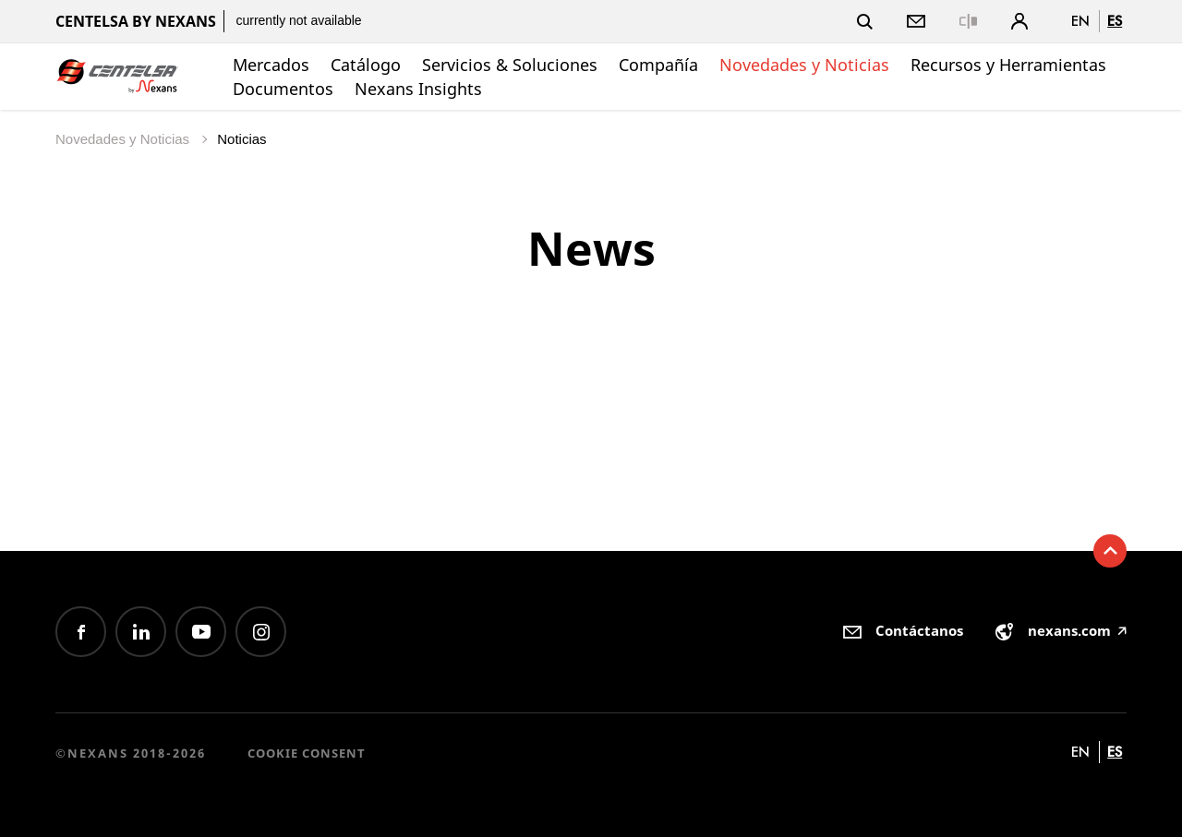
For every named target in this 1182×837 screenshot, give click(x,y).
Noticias (241, 139)
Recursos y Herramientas (1008, 64)
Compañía (658, 64)
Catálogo (366, 64)
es (1114, 21)
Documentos (283, 88)
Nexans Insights (418, 88)
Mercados (271, 64)
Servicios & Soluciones (509, 64)
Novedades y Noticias (804, 64)
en (1080, 21)
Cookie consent (306, 753)
